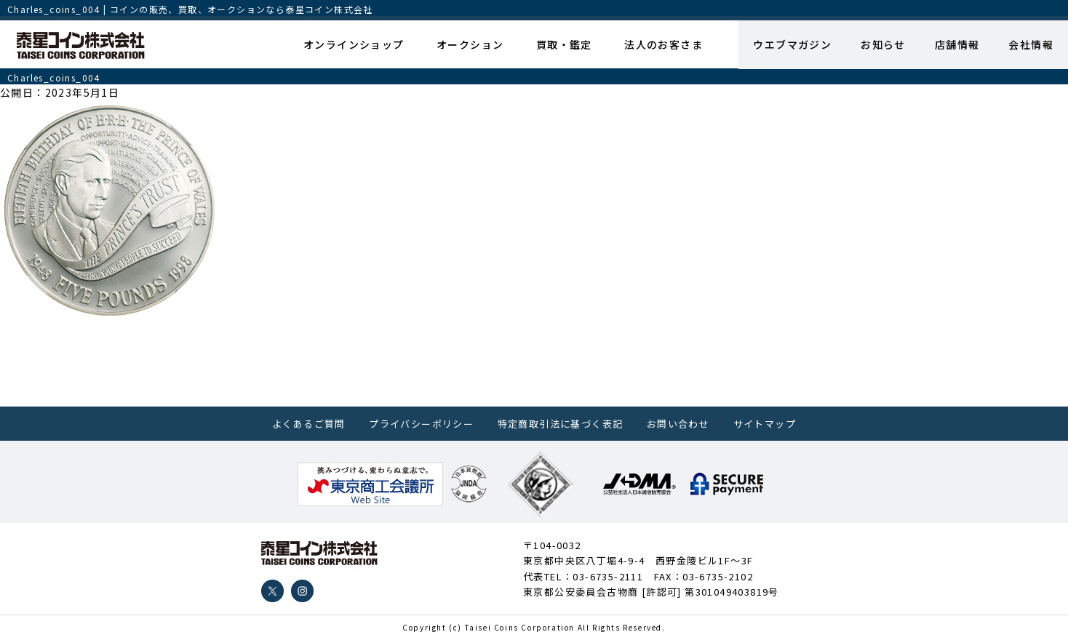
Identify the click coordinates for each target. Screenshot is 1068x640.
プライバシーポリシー (421, 424)
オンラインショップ (354, 44)
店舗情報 (957, 44)
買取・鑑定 (564, 44)
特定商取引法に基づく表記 (560, 424)
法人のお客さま (663, 44)
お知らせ (883, 44)
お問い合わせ (678, 424)
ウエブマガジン (792, 44)
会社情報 (1030, 44)
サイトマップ (764, 424)
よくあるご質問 (309, 424)
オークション (470, 44)
